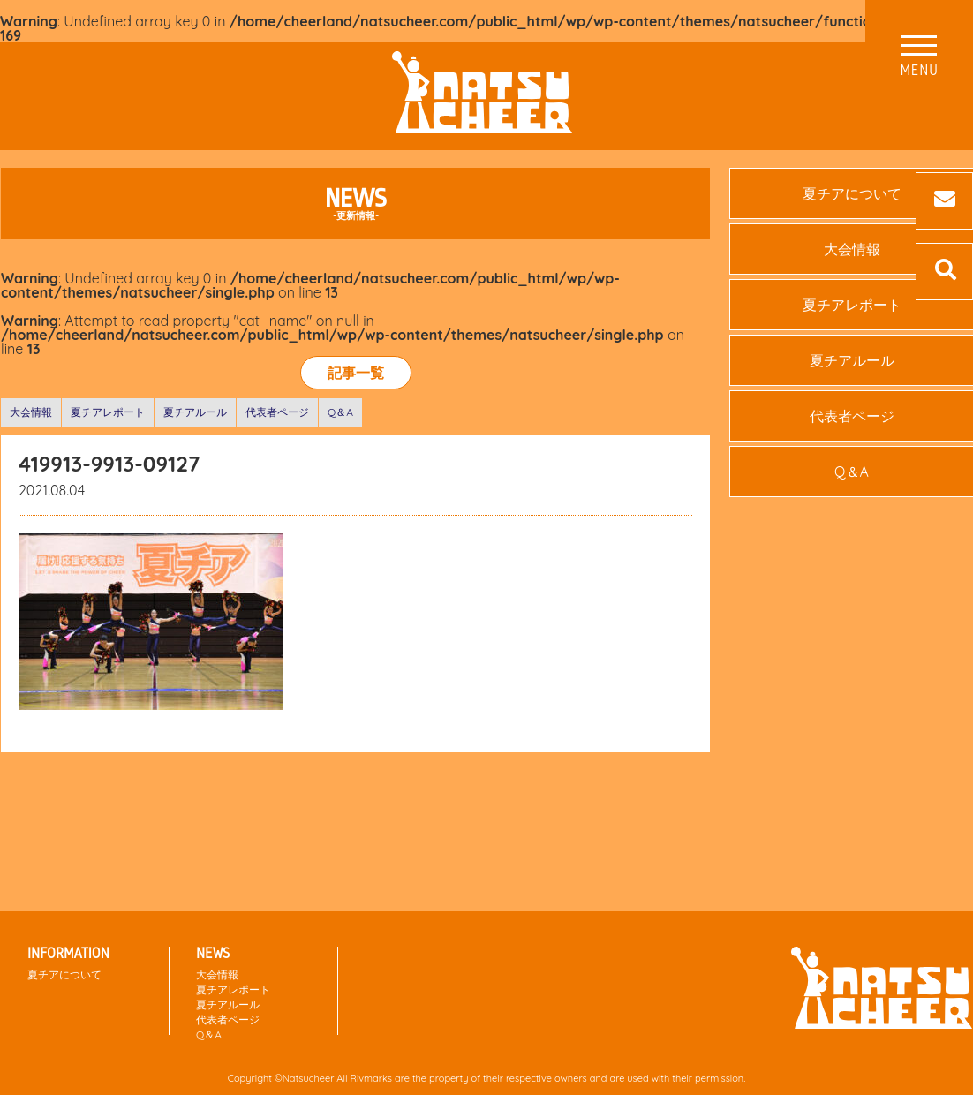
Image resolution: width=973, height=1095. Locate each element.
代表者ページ (277, 412)
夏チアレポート (108, 412)
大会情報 (31, 412)
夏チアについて (64, 974)
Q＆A (340, 412)
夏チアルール (195, 412)
